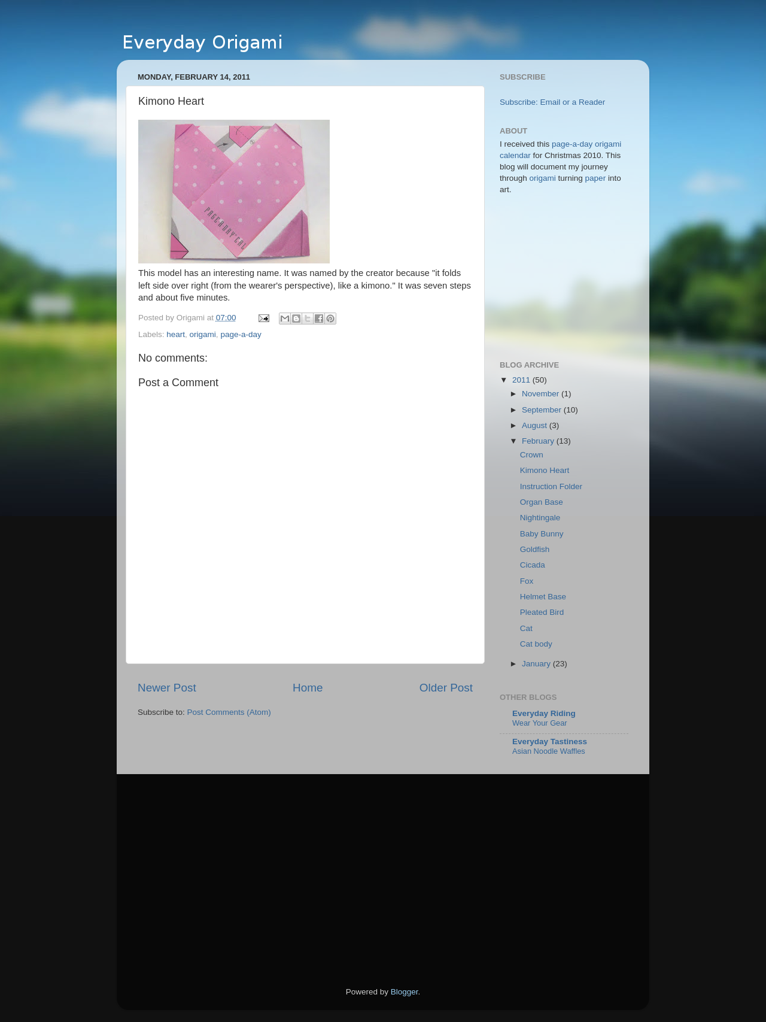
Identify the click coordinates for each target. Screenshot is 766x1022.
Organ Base (541, 502)
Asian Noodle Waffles (548, 751)
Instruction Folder (551, 486)
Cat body (536, 643)
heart (175, 334)
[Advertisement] (238, 882)
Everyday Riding (544, 713)
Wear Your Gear (539, 722)
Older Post (446, 687)
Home (308, 687)
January (537, 663)
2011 (522, 379)
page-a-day (240, 334)
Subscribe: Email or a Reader (552, 102)
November (541, 393)
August (535, 425)
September (543, 409)
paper (595, 178)
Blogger (404, 991)
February (539, 440)
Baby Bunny (542, 533)
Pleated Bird (542, 612)
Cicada (532, 564)
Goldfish (535, 549)
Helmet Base (543, 596)
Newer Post (167, 687)
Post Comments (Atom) (229, 712)
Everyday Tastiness (549, 741)
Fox (527, 581)
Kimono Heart (545, 470)
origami (203, 334)
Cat (526, 628)
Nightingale (540, 517)
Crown (531, 454)
